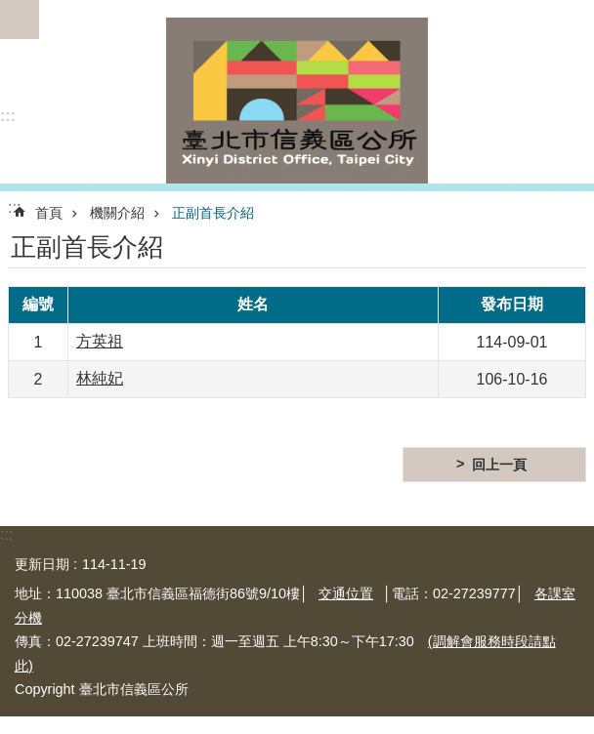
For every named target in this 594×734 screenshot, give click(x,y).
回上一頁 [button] (499, 464)
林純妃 (99, 378)
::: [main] (14, 207)
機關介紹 (117, 213)
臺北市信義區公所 (297, 101)
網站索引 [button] (19, 19)
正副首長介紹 (213, 213)
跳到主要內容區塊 (10, 10)
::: (8, 115)
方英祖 (99, 341)
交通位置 (345, 593)
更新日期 (42, 564)
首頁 (49, 213)
